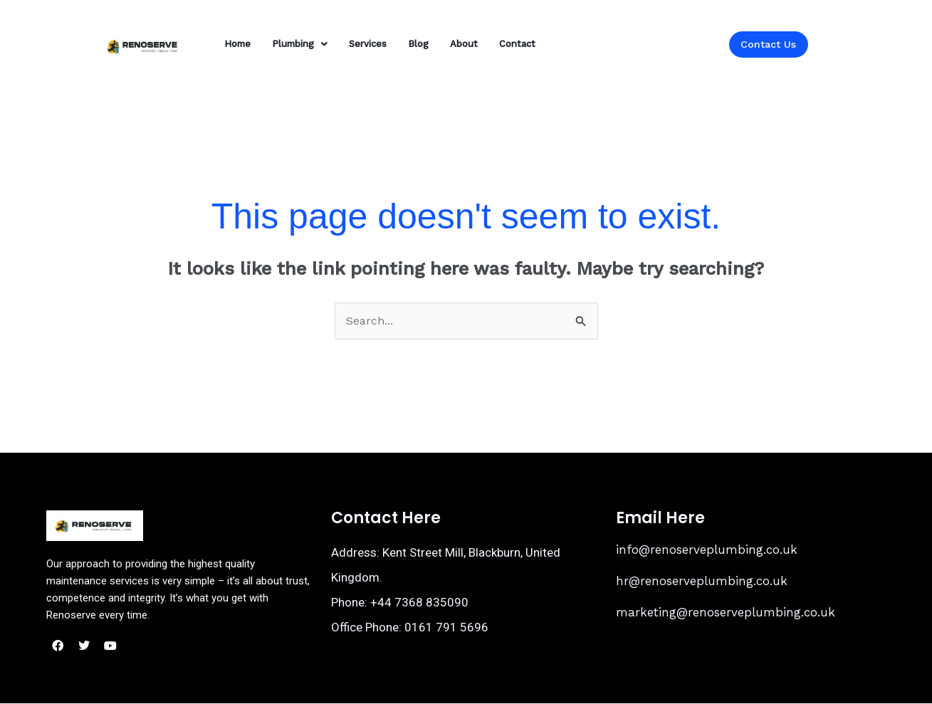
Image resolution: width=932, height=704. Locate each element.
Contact (517, 43)
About (464, 43)
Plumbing (300, 43)
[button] (299, 43)
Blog (418, 43)
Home (237, 43)
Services (368, 43)
